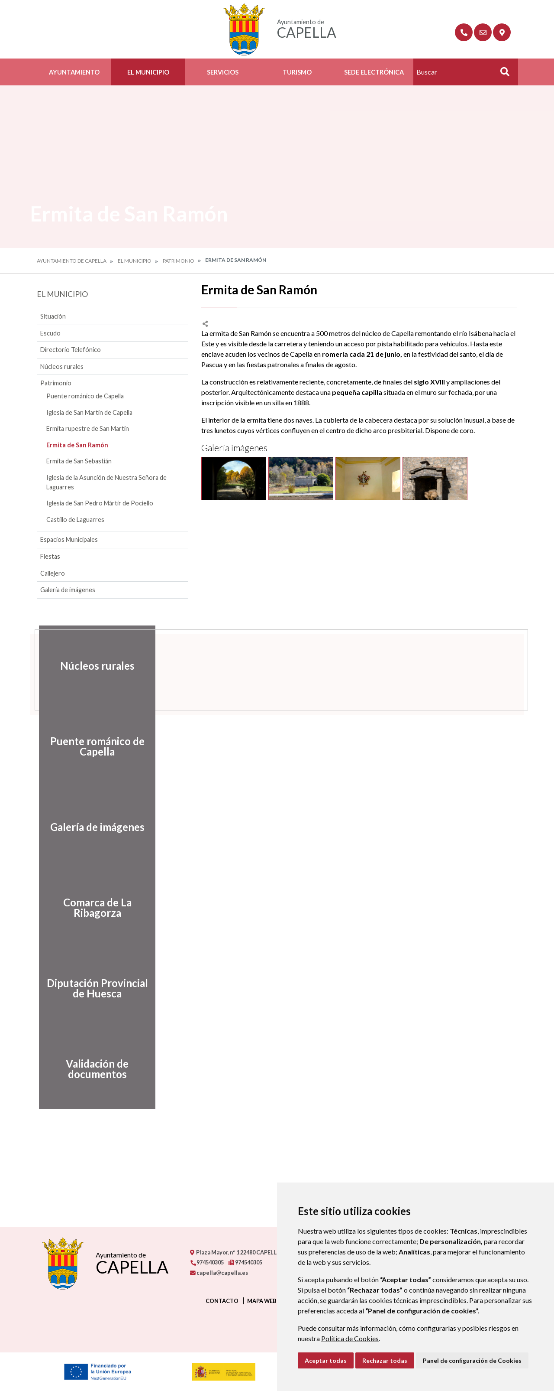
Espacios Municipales (69, 539)
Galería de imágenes (67, 589)
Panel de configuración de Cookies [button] (472, 1360)
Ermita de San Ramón (77, 445)
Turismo (297, 72)
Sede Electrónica (374, 72)
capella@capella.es (219, 1272)
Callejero (52, 573)
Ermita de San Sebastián (79, 461)
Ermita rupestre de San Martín (87, 428)
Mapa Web (262, 1300)
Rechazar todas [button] (384, 1360)
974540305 (207, 1262)
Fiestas (50, 556)
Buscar (501, 74)
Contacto (222, 1300)
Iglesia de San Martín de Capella (89, 412)
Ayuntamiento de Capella (71, 260)
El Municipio (148, 72)
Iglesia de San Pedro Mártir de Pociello (99, 503)
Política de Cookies (350, 1338)
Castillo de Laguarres (75, 519)
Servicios (222, 72)
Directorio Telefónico (70, 349)
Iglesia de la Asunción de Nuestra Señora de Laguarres (106, 482)
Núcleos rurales (62, 366)
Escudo (50, 333)
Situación (53, 316)
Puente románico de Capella (85, 396)
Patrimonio (178, 260)
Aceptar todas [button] (326, 1360)
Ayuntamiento (74, 72)
